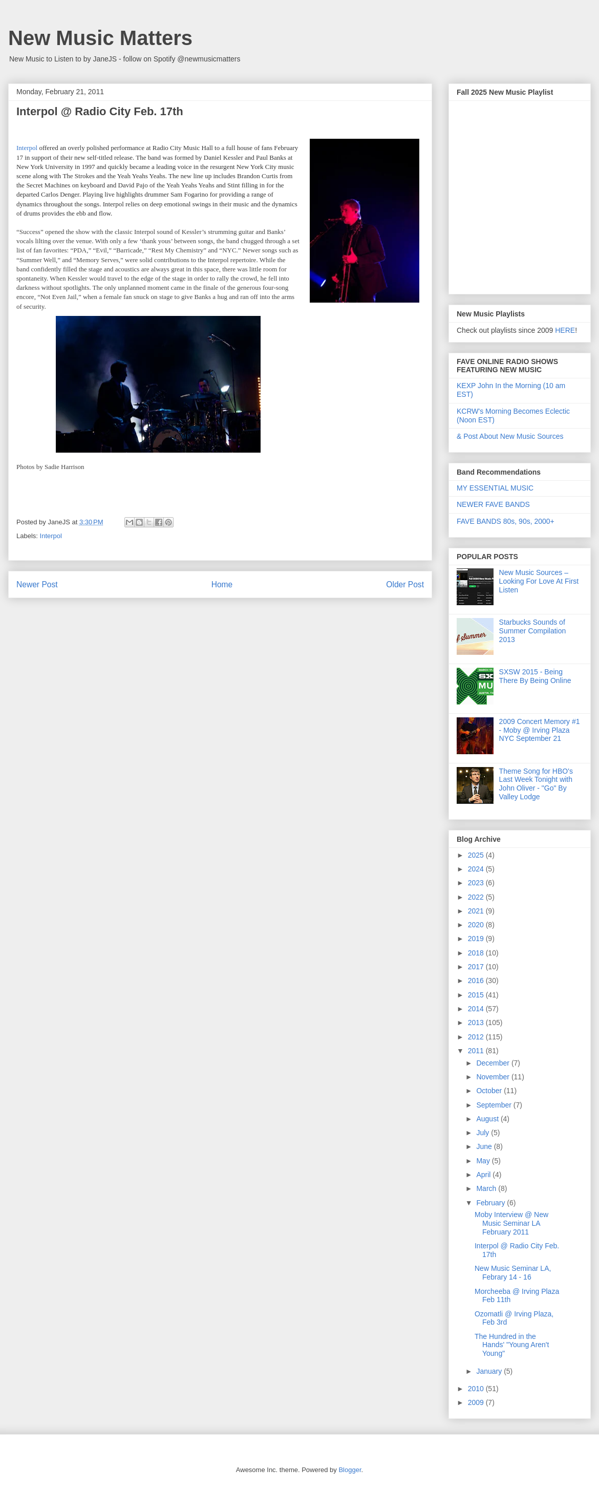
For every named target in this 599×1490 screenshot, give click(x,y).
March (487, 1188)
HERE (565, 330)
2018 (477, 953)
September (494, 1105)
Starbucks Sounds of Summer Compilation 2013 (532, 631)
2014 (477, 1009)
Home (222, 584)
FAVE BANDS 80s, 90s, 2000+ (505, 521)
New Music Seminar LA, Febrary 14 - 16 (513, 1272)
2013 (477, 1022)
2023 (477, 883)
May (483, 1161)
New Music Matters (100, 38)
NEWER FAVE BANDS (493, 504)
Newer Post (37, 584)
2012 (477, 1037)
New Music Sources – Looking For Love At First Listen (539, 581)
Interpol (51, 536)
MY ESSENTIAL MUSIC (495, 488)
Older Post (405, 584)
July (483, 1133)
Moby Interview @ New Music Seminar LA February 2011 (511, 1223)
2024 (477, 869)
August (488, 1119)
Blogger (349, 1470)
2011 (477, 1051)
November (493, 1077)
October (490, 1091)
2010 (477, 1389)
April (484, 1174)
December (493, 1063)
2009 (477, 1402)
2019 (477, 938)
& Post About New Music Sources (510, 436)
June (485, 1146)
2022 (477, 897)
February (491, 1203)
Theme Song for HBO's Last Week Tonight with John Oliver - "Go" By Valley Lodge (536, 784)
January (490, 1371)
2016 (477, 980)
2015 (477, 995)
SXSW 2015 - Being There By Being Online (535, 676)
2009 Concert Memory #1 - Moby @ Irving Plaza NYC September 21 (539, 730)
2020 (477, 925)
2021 (477, 911)
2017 (477, 967)
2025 (477, 855)
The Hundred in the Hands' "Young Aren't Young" (512, 1345)
